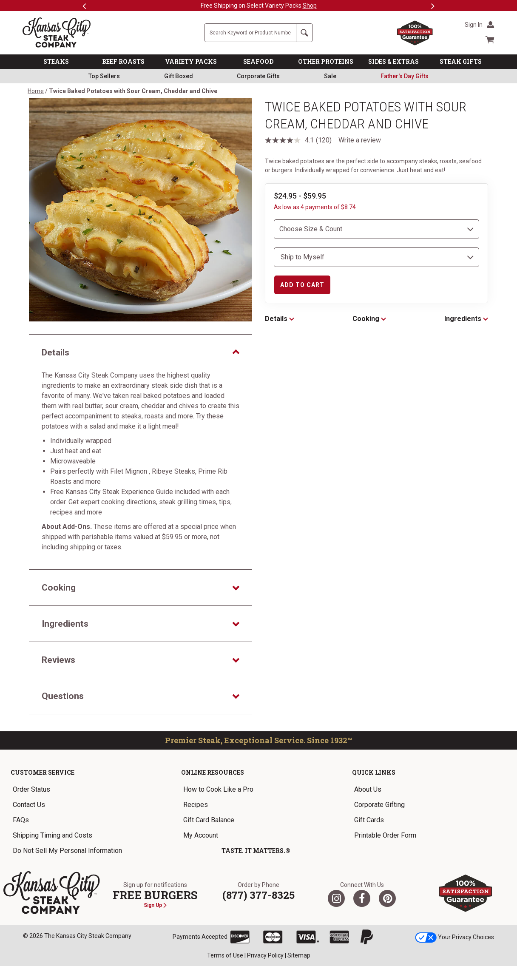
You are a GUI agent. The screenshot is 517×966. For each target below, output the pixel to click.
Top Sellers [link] (104, 76)
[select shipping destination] (376, 257)
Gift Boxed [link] (178, 76)
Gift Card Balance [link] (208, 820)
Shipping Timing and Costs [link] (52, 835)
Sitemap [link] (298, 955)
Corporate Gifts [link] (258, 76)
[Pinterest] (387, 898)
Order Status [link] (31, 789)
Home (36, 91)
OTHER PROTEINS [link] (325, 61)
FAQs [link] (21, 820)
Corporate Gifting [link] (379, 805)
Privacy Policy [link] (265, 955)
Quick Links (373, 772)
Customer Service (42, 772)
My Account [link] (200, 835)
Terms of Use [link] (225, 955)
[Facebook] (361, 898)
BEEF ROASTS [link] (123, 61)
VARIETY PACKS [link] (191, 61)
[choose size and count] (376, 229)
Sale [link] (330, 76)
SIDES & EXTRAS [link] (393, 61)
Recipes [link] (195, 805)
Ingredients (466, 319)
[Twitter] (336, 898)
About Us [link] (367, 789)
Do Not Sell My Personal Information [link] (67, 851)
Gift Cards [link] (369, 820)
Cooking (369, 319)
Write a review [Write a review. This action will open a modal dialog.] (359, 140)
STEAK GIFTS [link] (461, 61)
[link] (404, 76)
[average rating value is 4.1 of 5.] (290, 140)
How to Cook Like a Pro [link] (218, 789)
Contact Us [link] (29, 805)
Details (279, 319)
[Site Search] (250, 33)
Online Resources (212, 772)
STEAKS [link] (56, 61)
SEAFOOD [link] (258, 61)
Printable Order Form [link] (385, 835)
